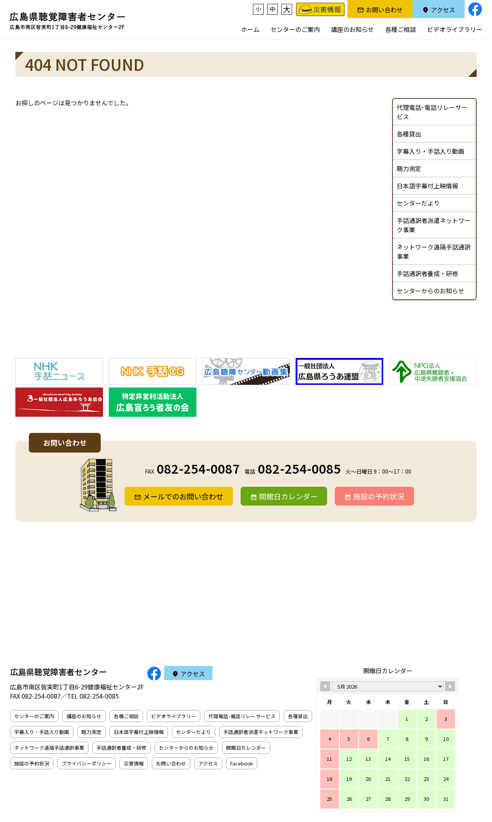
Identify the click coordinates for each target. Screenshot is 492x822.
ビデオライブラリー (454, 29)
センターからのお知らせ (430, 290)
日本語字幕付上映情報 (427, 185)
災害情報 (134, 763)
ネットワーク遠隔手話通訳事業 (433, 251)
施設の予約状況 (378, 496)
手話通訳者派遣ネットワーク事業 (433, 225)
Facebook (241, 763)
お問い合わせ (384, 9)
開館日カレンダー (288, 496)
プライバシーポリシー (86, 763)
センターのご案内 (295, 29)
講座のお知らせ (352, 29)
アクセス (443, 9)
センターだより (418, 203)
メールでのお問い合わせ (183, 496)
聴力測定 (409, 168)
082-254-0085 (299, 468)
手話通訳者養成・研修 (427, 273)
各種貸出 (409, 133)
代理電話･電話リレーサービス (432, 112)
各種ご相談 (400, 29)
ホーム (250, 29)
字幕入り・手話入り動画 (430, 151)
